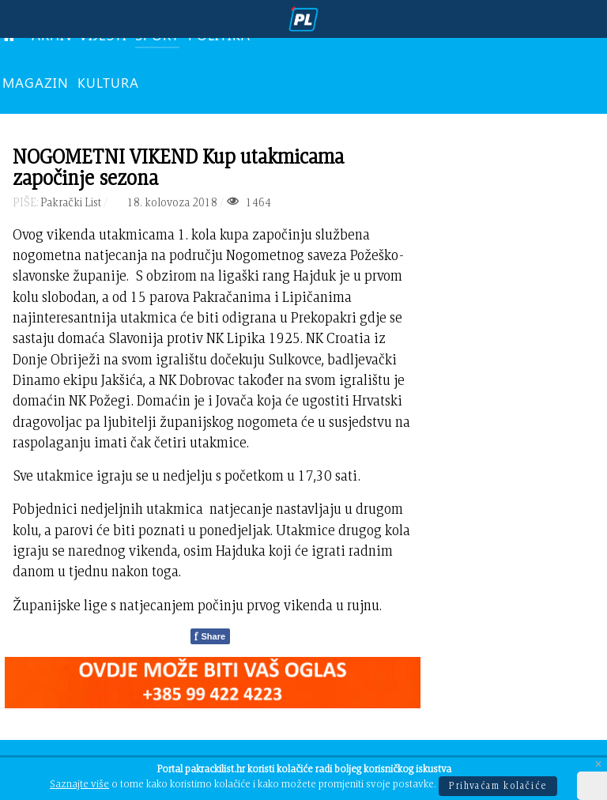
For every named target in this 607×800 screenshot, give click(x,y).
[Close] (598, 764)
